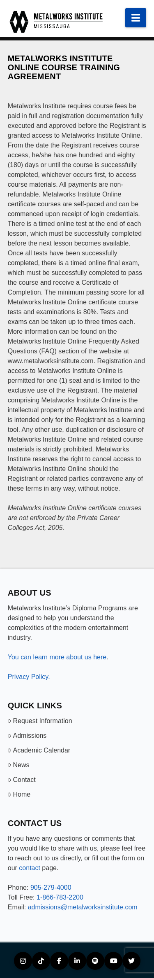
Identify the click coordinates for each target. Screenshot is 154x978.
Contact (22, 779)
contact (29, 867)
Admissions (27, 735)
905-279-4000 (50, 887)
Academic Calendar (39, 750)
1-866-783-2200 (60, 897)
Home (19, 794)
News (19, 764)
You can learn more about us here (57, 657)
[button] (135, 17)
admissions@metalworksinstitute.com (83, 907)
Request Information (40, 720)
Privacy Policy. (29, 676)
